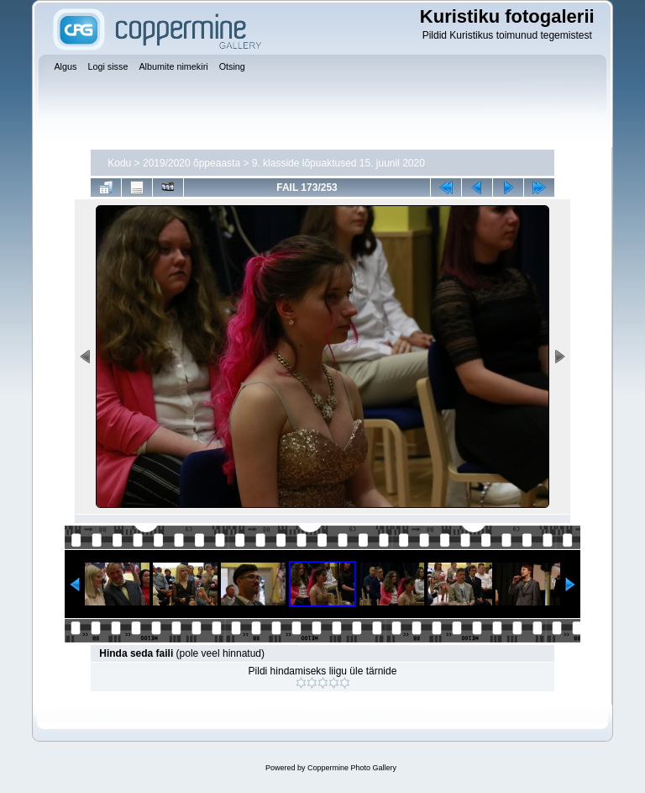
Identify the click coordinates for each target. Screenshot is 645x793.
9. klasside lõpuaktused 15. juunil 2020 (338, 163)
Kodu (119, 163)
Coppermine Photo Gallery (351, 768)
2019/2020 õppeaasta (191, 163)
